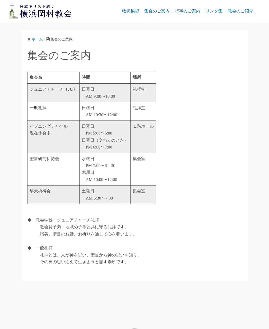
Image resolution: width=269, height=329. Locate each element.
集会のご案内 (157, 11)
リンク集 (214, 11)
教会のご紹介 (240, 11)
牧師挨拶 (130, 11)
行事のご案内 (187, 11)
